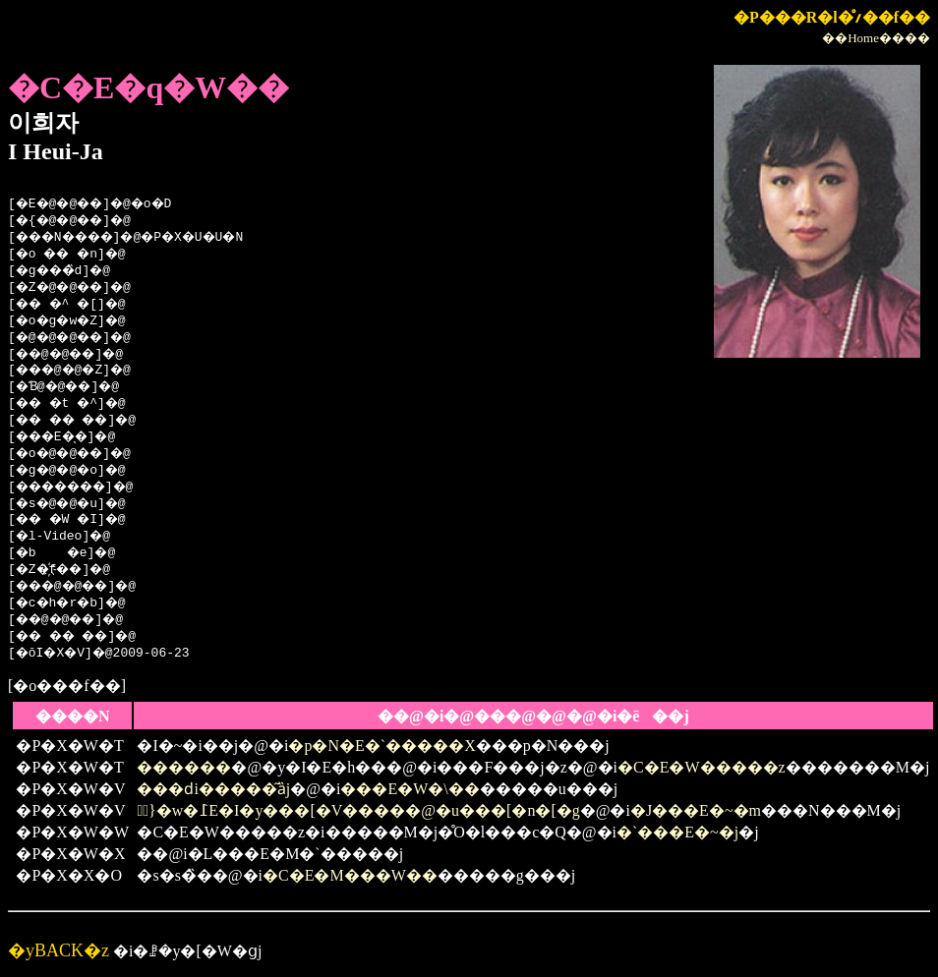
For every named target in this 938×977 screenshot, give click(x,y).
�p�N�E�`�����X (381, 745)
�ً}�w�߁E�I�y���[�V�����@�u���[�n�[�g (358, 810)
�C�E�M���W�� (350, 875)
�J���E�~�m (695, 810)
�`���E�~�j (677, 832)
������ (184, 767)
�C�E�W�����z (701, 767)
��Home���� (876, 37)
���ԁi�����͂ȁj (213, 788)
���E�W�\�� (409, 788)
